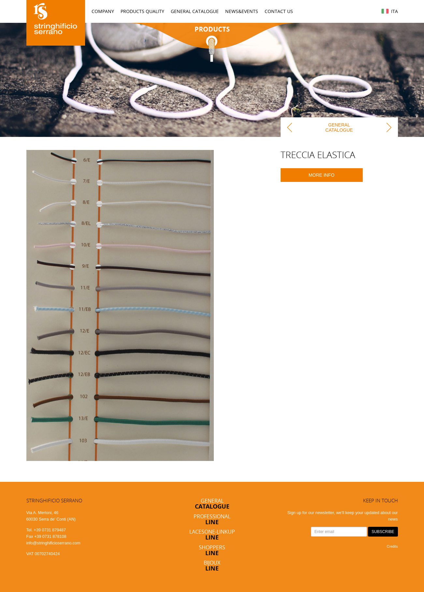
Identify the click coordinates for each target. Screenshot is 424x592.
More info (321, 175)
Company (103, 11)
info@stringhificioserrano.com (53, 543)
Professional (212, 519)
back (290, 127)
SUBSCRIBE (383, 531)
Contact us (279, 11)
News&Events (241, 11)
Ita (394, 11)
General (212, 503)
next (388, 127)
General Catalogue (195, 11)
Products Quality (142, 11)
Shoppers (212, 550)
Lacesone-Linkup (212, 534)
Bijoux (212, 565)
